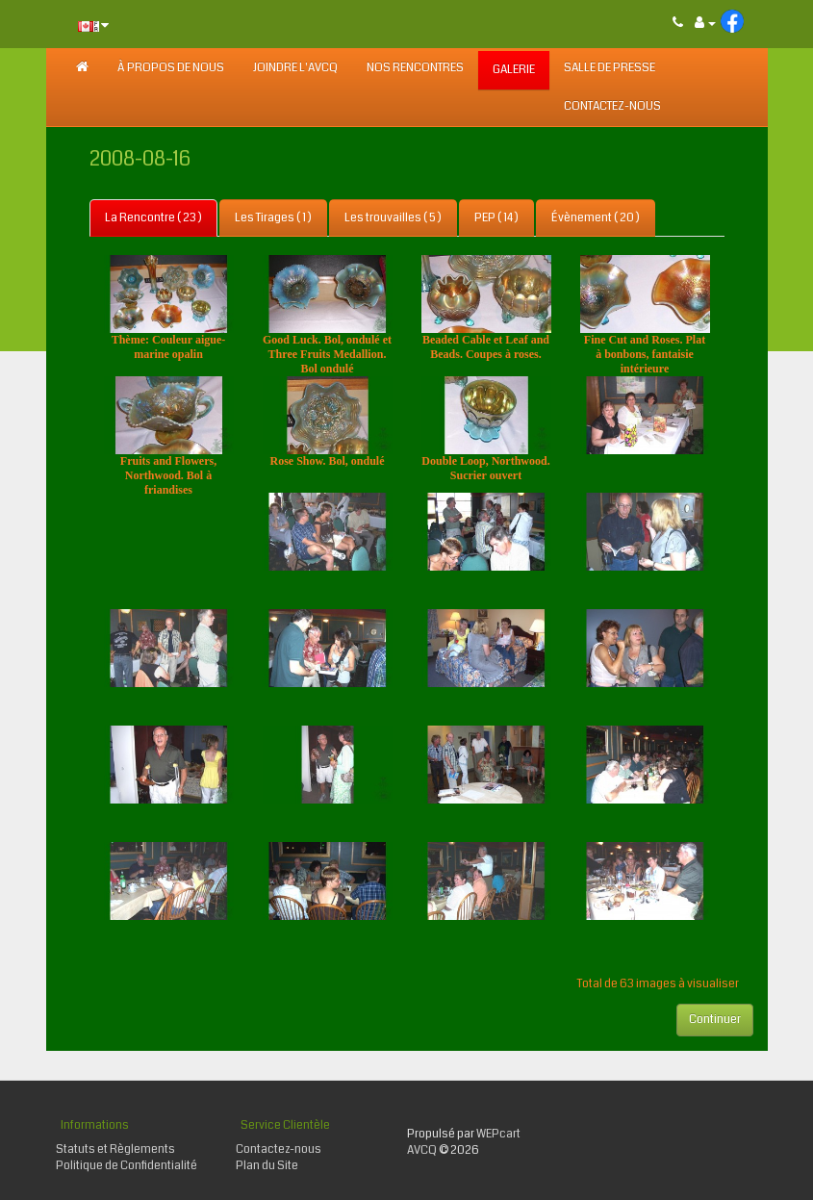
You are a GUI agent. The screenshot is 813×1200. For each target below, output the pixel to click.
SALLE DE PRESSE (609, 68)
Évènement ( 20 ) (595, 218)
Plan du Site (267, 1166)
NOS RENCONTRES (415, 68)
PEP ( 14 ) (496, 218)
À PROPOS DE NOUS (170, 68)
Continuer (715, 1019)
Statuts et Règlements (115, 1149)
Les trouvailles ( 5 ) (393, 218)
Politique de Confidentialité (126, 1166)
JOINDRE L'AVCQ (295, 68)
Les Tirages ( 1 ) (273, 218)
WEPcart (498, 1134)
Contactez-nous (612, 106)
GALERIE (514, 70)
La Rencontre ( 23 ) (153, 218)
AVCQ (422, 1150)
